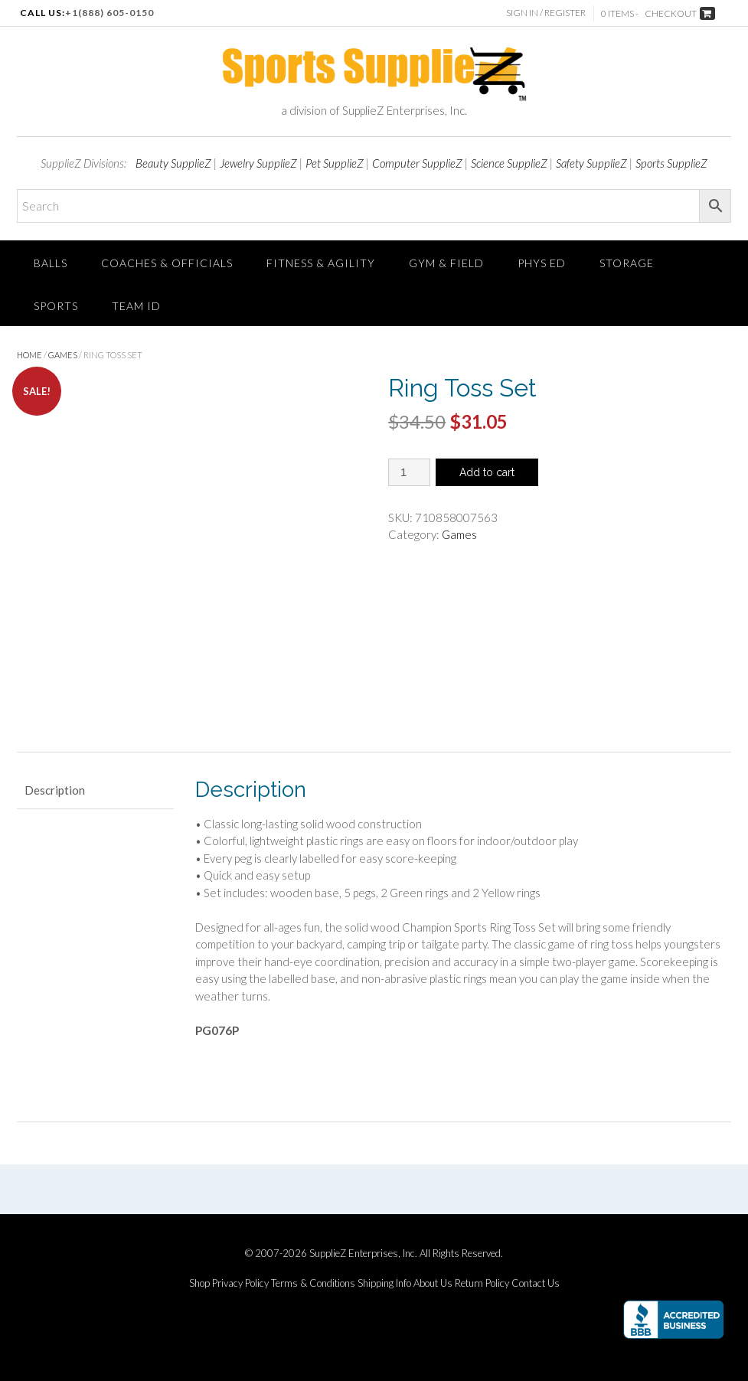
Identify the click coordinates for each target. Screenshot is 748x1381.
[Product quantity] (409, 472)
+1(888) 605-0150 (109, 12)
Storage (626, 262)
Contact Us (535, 1283)
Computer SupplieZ (417, 163)
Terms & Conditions (313, 1283)
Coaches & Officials (167, 262)
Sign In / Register (546, 12)
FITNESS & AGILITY (320, 262)
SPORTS (56, 305)
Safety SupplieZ (591, 163)
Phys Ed (542, 262)
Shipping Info (384, 1283)
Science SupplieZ (509, 163)
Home (29, 355)
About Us (432, 1283)
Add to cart (486, 472)
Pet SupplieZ (334, 163)
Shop (199, 1283)
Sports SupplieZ (671, 163)
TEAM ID (136, 305)
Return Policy (482, 1283)
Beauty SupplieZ (173, 163)
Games (62, 355)
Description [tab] (54, 790)
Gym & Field (446, 262)
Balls (50, 262)
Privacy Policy (240, 1283)
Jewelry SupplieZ (258, 163)
